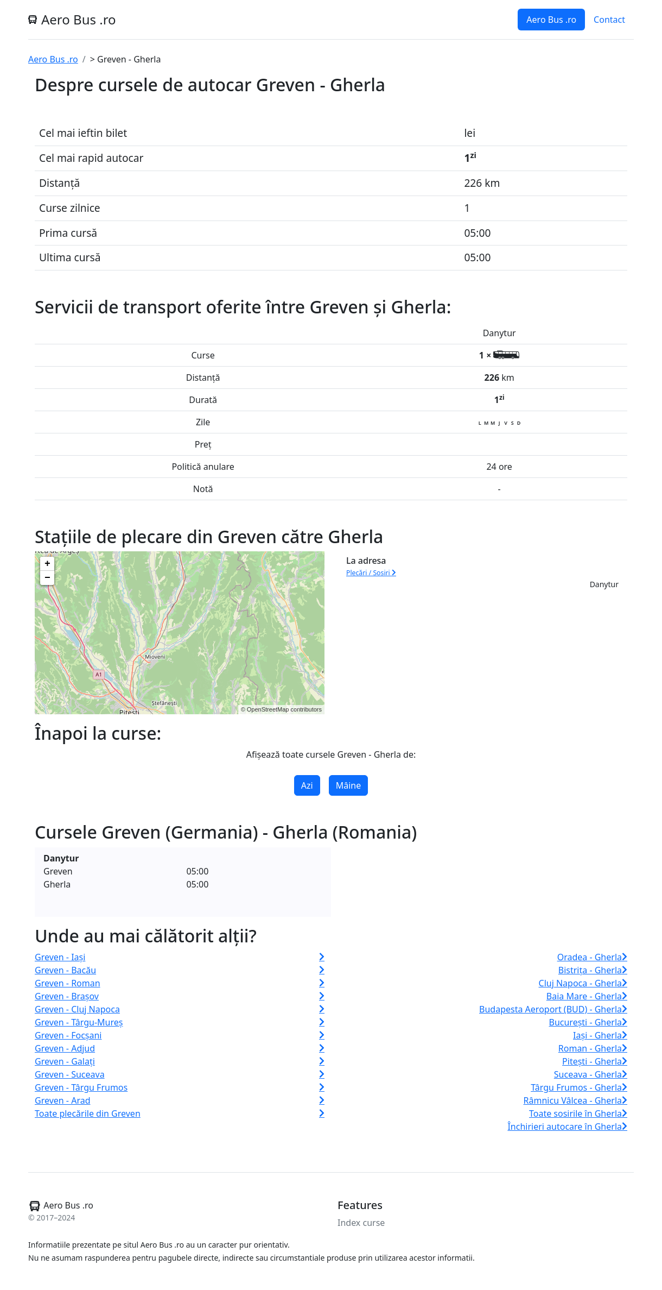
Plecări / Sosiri (371, 572)
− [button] (47, 577)
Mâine (348, 785)
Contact (609, 20)
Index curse (361, 1223)
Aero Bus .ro (551, 20)
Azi (307, 785)
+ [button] (47, 563)
